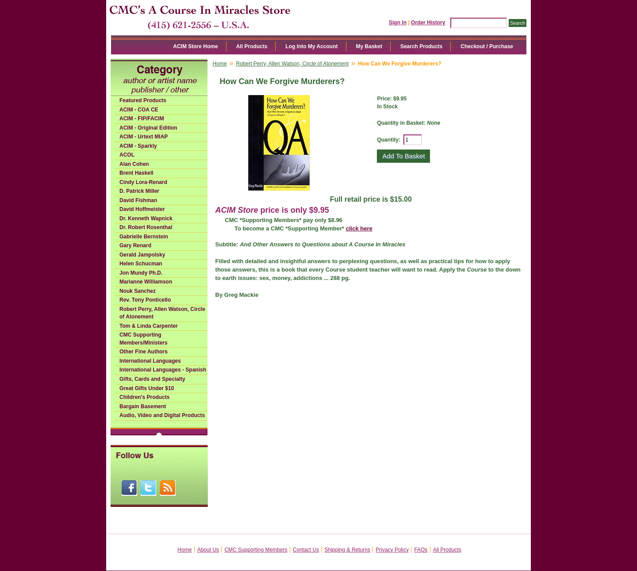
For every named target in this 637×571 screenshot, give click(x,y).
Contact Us (306, 550)
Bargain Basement (142, 406)
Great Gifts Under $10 (146, 388)
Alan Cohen (134, 164)
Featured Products (142, 100)
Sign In (398, 22)
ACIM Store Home (195, 46)
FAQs (420, 550)
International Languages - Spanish (162, 370)
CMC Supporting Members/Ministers (143, 339)
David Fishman (138, 200)
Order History (428, 22)
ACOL (126, 155)
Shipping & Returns (347, 550)
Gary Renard (135, 245)
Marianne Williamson (145, 282)
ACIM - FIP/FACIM (141, 118)
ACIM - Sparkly (138, 146)
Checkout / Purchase (486, 46)
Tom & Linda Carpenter (148, 326)
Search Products (421, 46)
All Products (252, 46)
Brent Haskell (136, 173)
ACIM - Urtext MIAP (143, 137)
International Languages (150, 361)
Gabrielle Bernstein (143, 237)
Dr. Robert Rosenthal (145, 227)
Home (220, 64)
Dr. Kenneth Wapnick (146, 218)
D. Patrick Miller (139, 191)
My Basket (369, 46)
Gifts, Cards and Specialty (152, 379)
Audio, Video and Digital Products (162, 415)
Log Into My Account (311, 46)
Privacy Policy (392, 550)
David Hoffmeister (142, 209)
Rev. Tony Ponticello (145, 300)
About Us (208, 550)
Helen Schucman (140, 264)
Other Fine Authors (143, 352)
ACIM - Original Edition (148, 128)
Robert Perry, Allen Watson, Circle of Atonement (162, 313)
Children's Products (144, 397)
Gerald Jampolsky (142, 255)
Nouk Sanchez (137, 291)
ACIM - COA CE (138, 110)
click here (359, 228)
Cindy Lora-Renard (143, 182)
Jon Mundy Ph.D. (140, 273)
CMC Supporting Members (255, 550)
